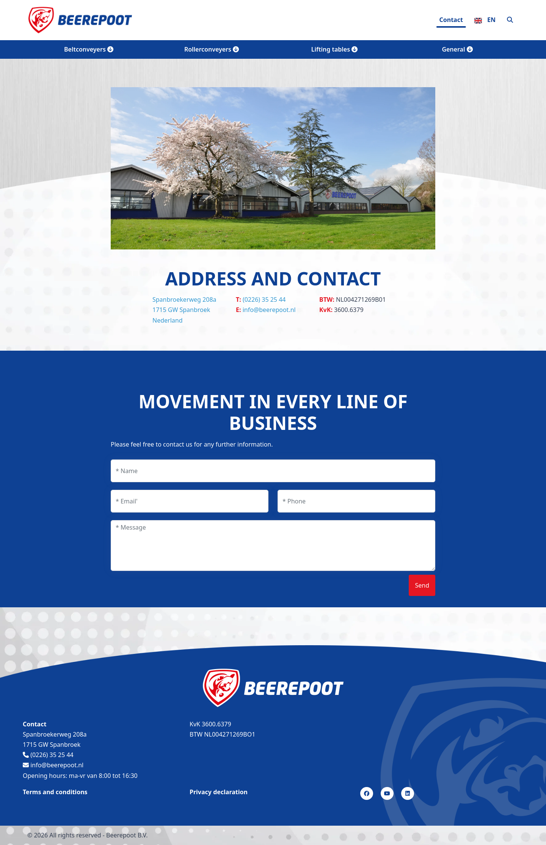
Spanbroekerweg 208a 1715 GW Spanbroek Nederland (184, 309)
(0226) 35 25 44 (264, 299)
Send (422, 585)
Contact (451, 20)
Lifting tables (334, 49)
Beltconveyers (88, 49)
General (457, 49)
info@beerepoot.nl (269, 310)
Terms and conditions (55, 792)
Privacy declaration (219, 792)
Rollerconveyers (211, 49)
